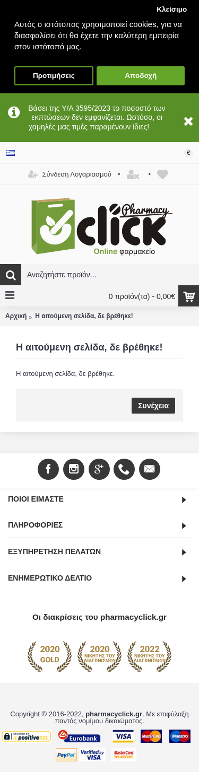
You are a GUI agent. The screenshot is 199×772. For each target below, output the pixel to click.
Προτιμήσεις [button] (54, 76)
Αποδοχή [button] (141, 76)
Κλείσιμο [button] (172, 9)
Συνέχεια (153, 405)
